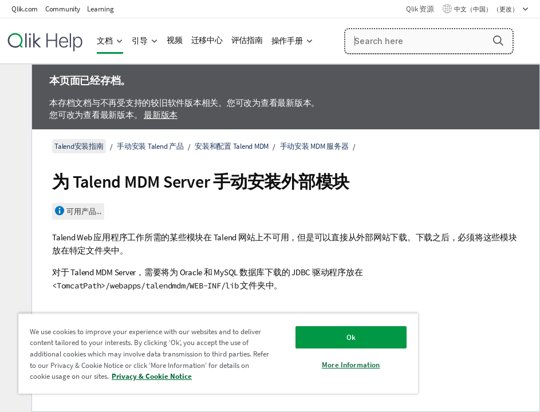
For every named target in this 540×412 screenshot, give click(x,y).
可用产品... (83, 211)
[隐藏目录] (14, 81)
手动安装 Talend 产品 (150, 146)
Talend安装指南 (79, 146)
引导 (140, 41)
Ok (351, 337)
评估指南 (247, 40)
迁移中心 (207, 40)
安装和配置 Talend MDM (232, 146)
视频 (175, 40)
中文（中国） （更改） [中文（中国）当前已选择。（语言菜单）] (486, 9)
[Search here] (429, 41)
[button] (498, 40)
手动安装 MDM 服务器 (314, 146)
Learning (100, 9)
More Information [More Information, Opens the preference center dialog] (351, 365)
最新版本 (161, 114)
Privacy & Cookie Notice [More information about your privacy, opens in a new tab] (152, 376)
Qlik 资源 (419, 9)
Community (62, 9)
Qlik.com (24, 9)
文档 (105, 41)
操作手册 (287, 41)
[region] (218, 353)
